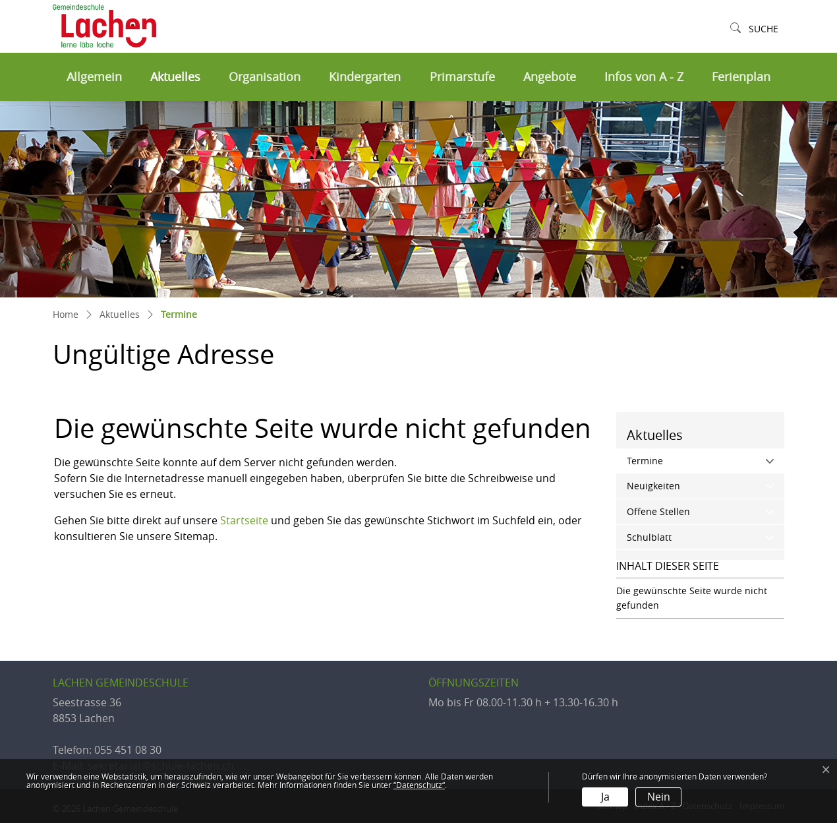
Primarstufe (462, 76)
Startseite (244, 520)
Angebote (549, 76)
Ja (605, 796)
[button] (754, 29)
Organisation (265, 76)
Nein (658, 796)
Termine (672, 460)
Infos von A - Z (643, 76)
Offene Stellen (658, 511)
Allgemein (94, 76)
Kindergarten (365, 76)
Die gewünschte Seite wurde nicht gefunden (691, 597)
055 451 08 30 (127, 750)
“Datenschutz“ (419, 784)
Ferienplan (741, 76)
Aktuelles (175, 76)
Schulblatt (649, 537)
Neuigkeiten (653, 485)
